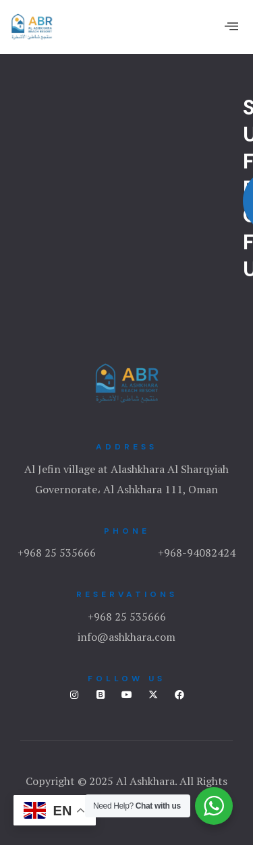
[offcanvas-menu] (231, 26)
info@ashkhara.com (126, 636)
